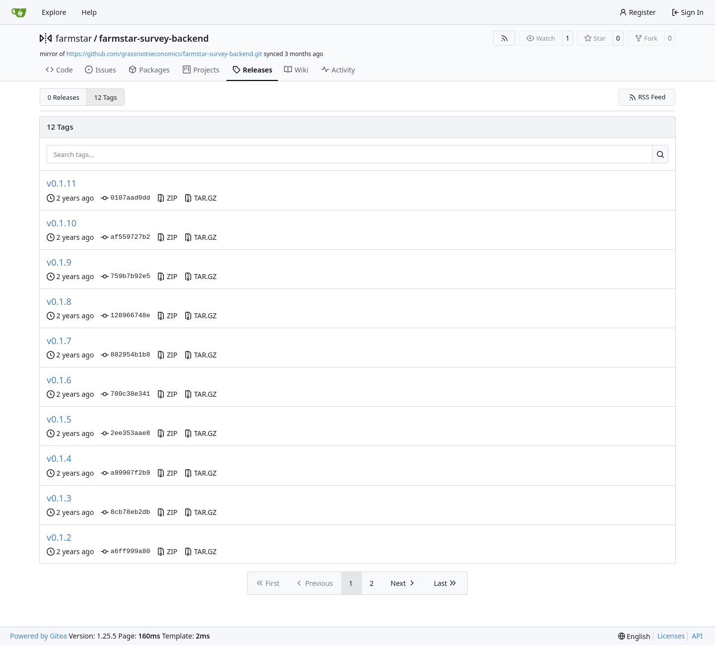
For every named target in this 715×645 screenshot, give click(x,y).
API (697, 636)
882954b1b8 (125, 355)
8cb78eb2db (125, 512)
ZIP (167, 198)
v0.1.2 (59, 537)
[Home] (19, 12)
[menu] (634, 636)
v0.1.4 (59, 458)
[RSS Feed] (504, 38)
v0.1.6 (59, 380)
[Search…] (660, 154)
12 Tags (105, 97)
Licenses (671, 636)
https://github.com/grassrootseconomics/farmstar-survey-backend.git (164, 54)
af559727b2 (125, 237)
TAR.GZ (200, 198)
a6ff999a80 (125, 552)
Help (89, 12)
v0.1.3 (59, 498)
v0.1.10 (61, 223)
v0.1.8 (59, 301)
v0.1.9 (59, 262)
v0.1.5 (59, 419)
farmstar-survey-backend (154, 38)
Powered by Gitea (38, 636)
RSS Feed (647, 96)
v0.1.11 (61, 183)
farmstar (74, 38)
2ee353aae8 (125, 433)
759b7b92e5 (125, 277)
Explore (54, 12)
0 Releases (63, 97)
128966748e (125, 316)
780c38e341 (125, 394)
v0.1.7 (59, 341)
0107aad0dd (125, 198)
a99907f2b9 (125, 473)
